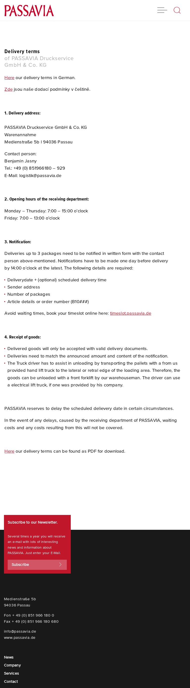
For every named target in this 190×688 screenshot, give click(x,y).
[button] (162, 10)
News (9, 657)
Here (9, 77)
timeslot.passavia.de (130, 313)
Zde (8, 89)
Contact (11, 681)
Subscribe (37, 565)
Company (12, 665)
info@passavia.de (20, 631)
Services (11, 673)
